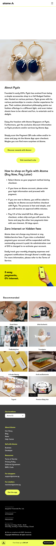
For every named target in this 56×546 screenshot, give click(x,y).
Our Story (8, 431)
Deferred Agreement (12, 464)
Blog (6, 434)
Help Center (9, 439)
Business (8, 448)
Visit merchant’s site (28, 160)
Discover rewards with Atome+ (20, 150)
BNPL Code (9, 467)
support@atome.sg (12, 476)
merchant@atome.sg (13, 485)
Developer (8, 450)
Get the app (12, 492)
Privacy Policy (10, 462)
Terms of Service (11, 459)
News (7, 436)
